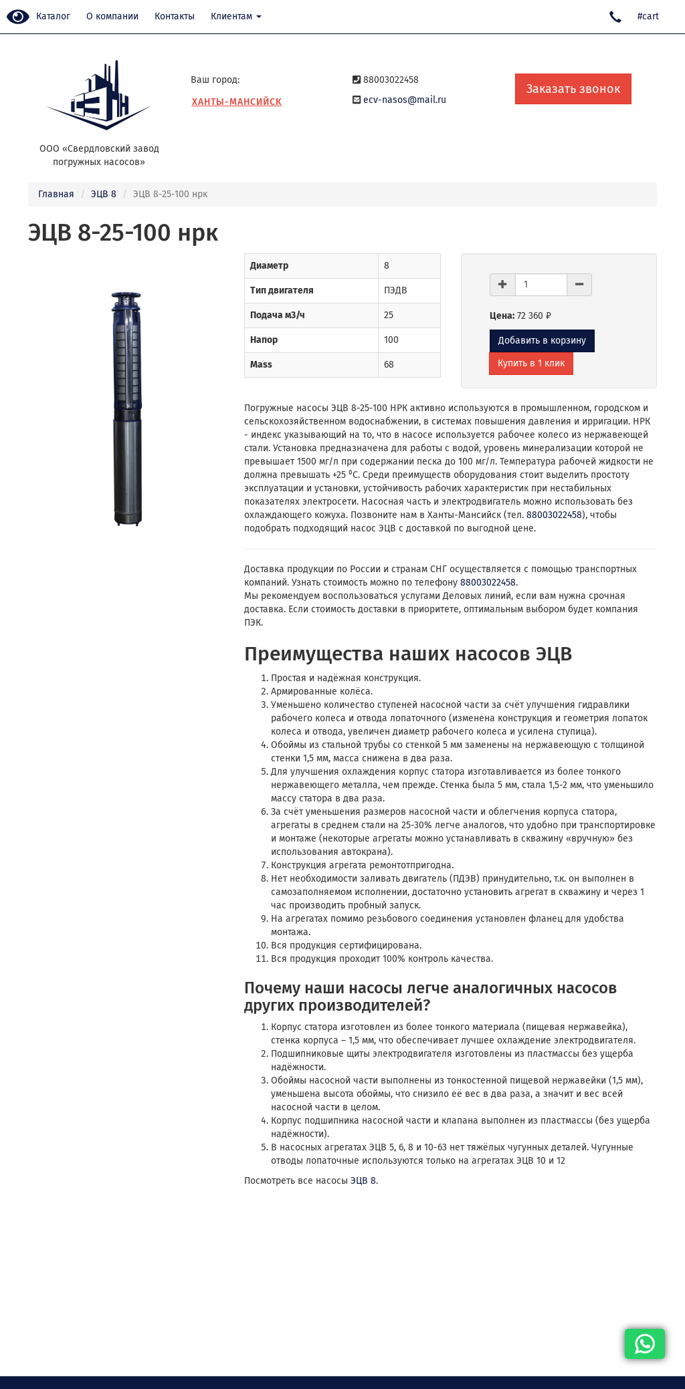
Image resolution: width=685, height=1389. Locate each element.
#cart (648, 16)
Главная (56, 194)
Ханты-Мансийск (237, 102)
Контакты (175, 16)
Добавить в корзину (542, 340)
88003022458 (554, 515)
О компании (112, 16)
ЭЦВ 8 (103, 194)
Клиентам (236, 16)
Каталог (53, 16)
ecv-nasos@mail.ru (404, 100)
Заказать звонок (573, 89)
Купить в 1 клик (531, 363)
